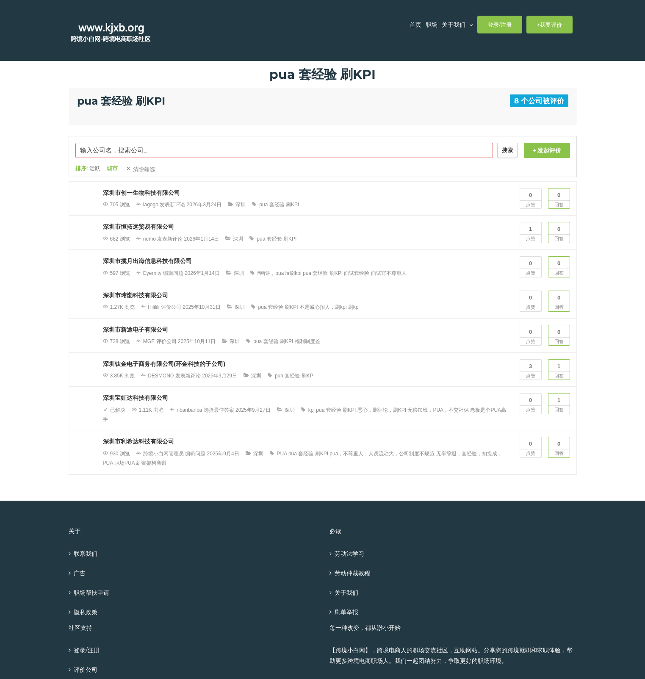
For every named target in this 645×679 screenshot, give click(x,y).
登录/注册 (87, 650)
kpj (311, 410)
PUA (282, 454)
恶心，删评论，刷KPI (381, 410)
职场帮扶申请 (91, 592)
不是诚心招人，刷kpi (322, 307)
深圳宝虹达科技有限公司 (135, 397)
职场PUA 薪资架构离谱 (140, 463)
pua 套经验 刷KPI (279, 205)
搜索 (507, 150)
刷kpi (354, 307)
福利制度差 (307, 341)
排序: (88, 168)
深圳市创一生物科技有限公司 (141, 192)
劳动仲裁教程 (352, 573)
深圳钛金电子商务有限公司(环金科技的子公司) (164, 363)
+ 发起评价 (546, 150)
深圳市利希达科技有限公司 (138, 441)
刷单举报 (346, 612)
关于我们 (346, 592)
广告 (80, 573)
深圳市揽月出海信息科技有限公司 (147, 261)
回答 (559, 197)
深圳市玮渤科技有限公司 (135, 295)
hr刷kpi (293, 273)
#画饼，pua (270, 273)
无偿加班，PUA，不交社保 (438, 410)
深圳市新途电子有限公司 (135, 329)
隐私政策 (85, 612)
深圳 (240, 205)
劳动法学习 (349, 553)
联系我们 (85, 553)
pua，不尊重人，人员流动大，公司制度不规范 (382, 454)
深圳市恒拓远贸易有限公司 (138, 226)
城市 (112, 168)
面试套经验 (356, 273)
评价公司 (85, 669)
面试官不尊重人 (389, 273)
